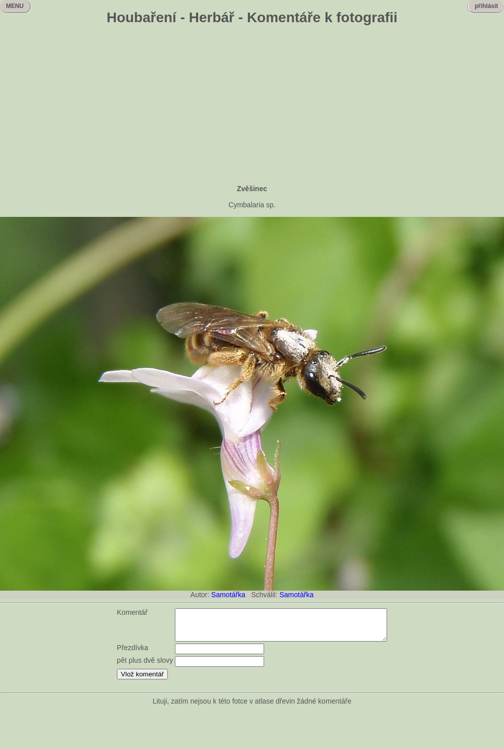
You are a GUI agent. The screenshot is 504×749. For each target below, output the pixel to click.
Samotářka (228, 595)
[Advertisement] (252, 106)
